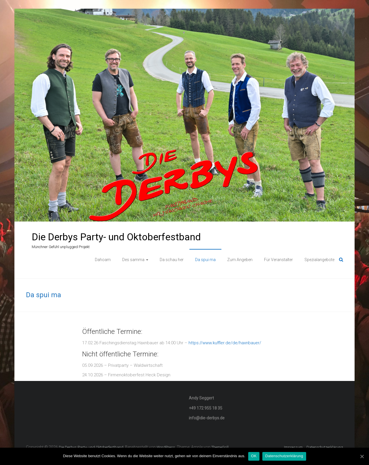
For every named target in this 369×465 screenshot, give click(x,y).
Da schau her (172, 259)
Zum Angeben (240, 259)
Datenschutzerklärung (324, 447)
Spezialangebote (319, 259)
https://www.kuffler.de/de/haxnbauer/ (225, 342)
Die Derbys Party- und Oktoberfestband (116, 237)
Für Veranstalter (278, 259)
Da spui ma (205, 259)
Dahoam (103, 259)
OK (254, 456)
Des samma (133, 259)
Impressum (293, 447)
